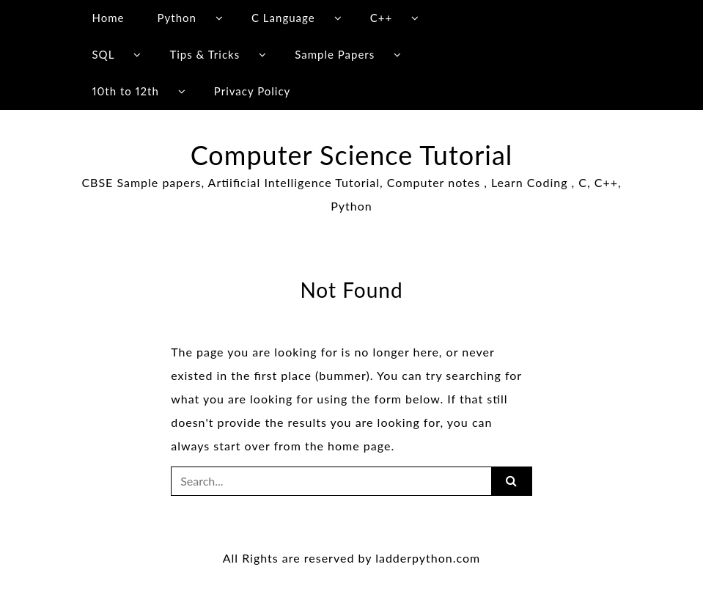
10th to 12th (125, 91)
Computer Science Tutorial (352, 155)
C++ (381, 17)
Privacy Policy (252, 91)
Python (177, 17)
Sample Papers (335, 54)
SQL (103, 54)
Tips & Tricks (204, 54)
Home (108, 17)
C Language (283, 17)
